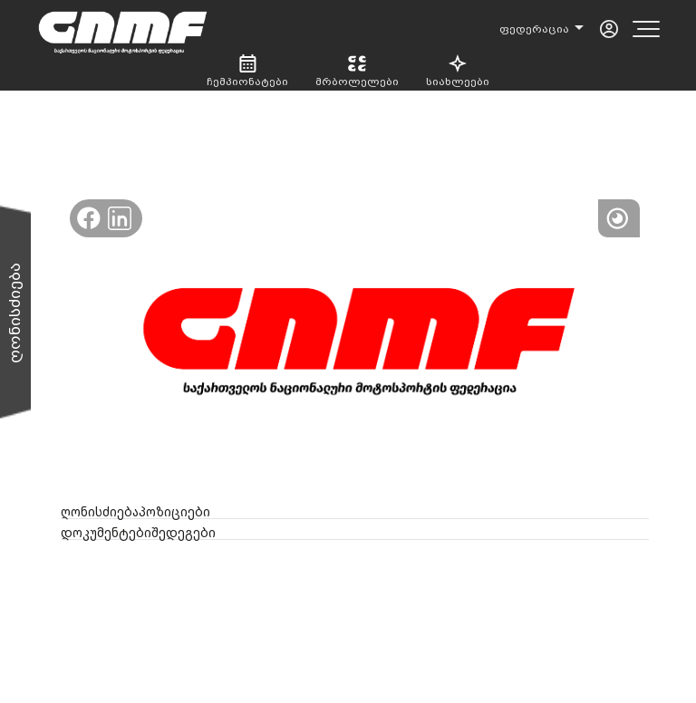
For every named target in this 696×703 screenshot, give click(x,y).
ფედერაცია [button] (535, 29)
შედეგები (183, 532)
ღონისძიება (100, 512)
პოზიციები (174, 512)
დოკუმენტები (106, 532)
